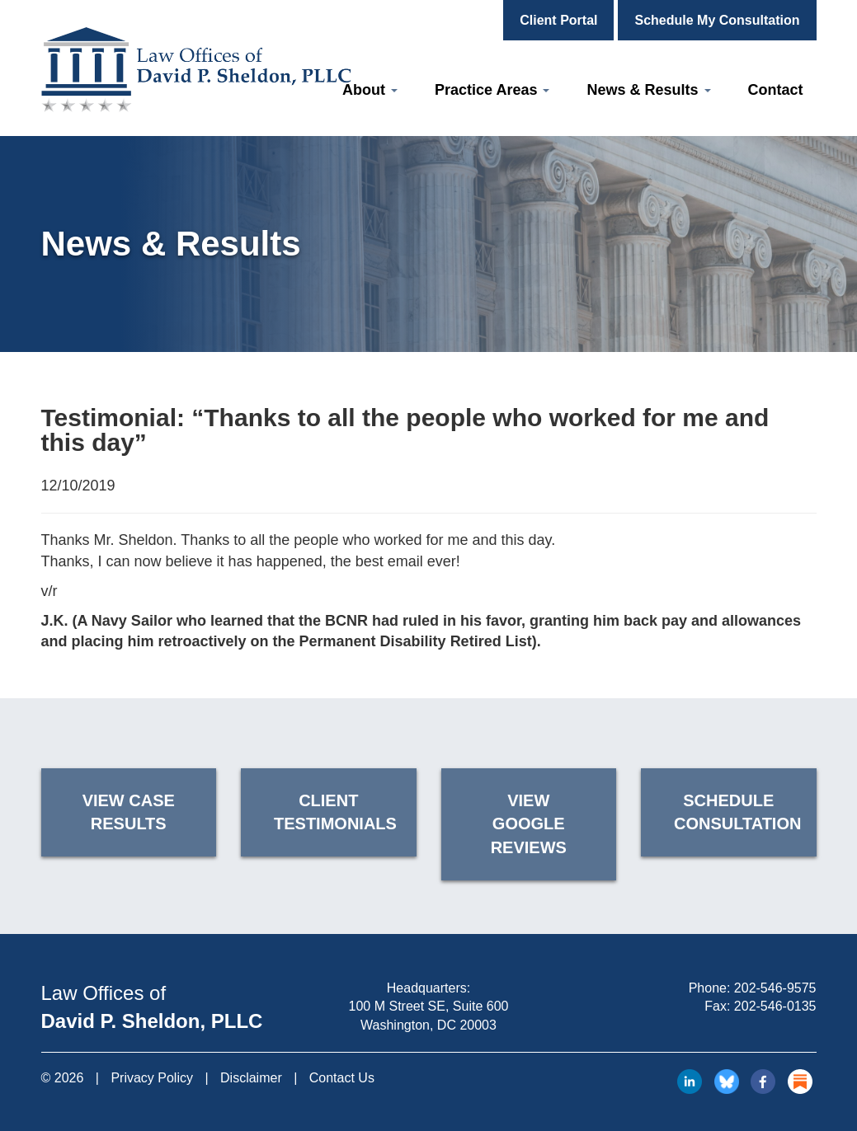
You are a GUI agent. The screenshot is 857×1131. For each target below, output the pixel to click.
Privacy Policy (152, 1078)
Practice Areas (492, 90)
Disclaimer (251, 1078)
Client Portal (558, 20)
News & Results (648, 90)
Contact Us (341, 1078)
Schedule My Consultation (716, 20)
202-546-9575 (775, 988)
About (370, 90)
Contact (775, 90)
